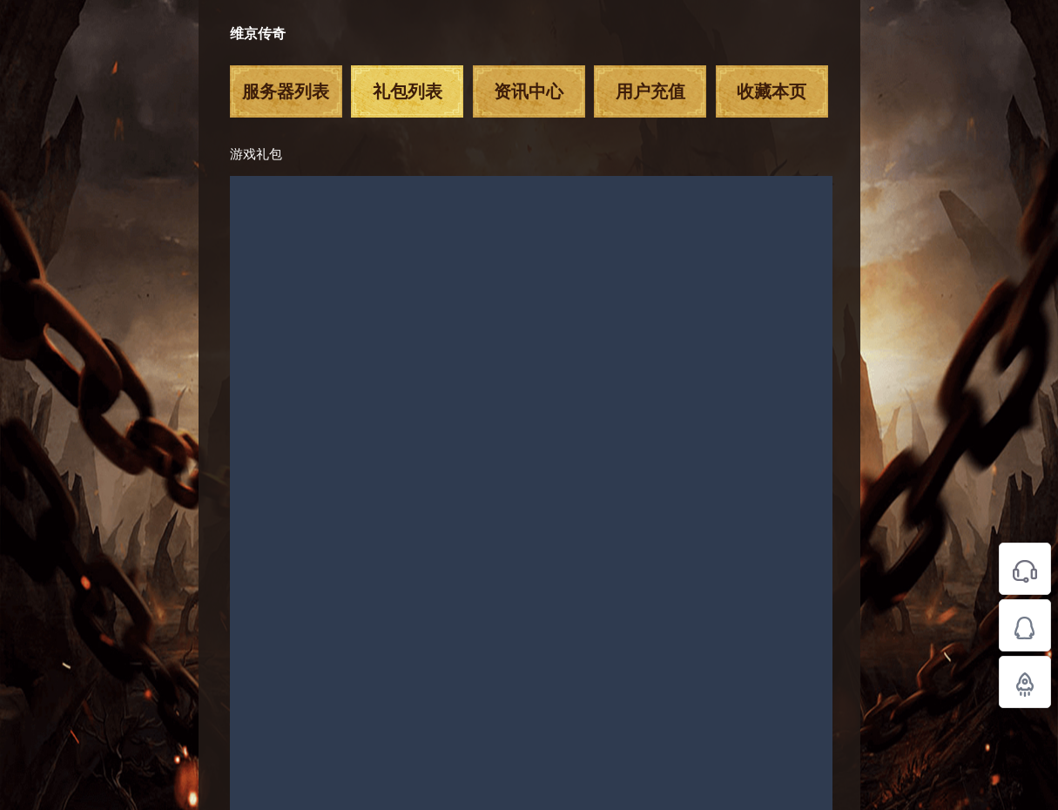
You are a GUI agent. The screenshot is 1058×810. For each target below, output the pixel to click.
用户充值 (650, 91)
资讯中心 (528, 91)
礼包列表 (407, 91)
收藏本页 (771, 91)
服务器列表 (285, 91)
